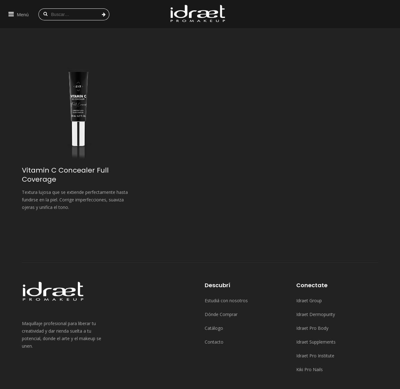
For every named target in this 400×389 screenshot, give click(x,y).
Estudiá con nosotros (226, 272)
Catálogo (214, 300)
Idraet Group (309, 272)
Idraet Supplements (316, 314)
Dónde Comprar (221, 286)
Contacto (214, 314)
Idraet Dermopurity (315, 286)
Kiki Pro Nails (309, 341)
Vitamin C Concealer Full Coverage (65, 146)
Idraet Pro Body (312, 300)
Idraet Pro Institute (315, 327)
